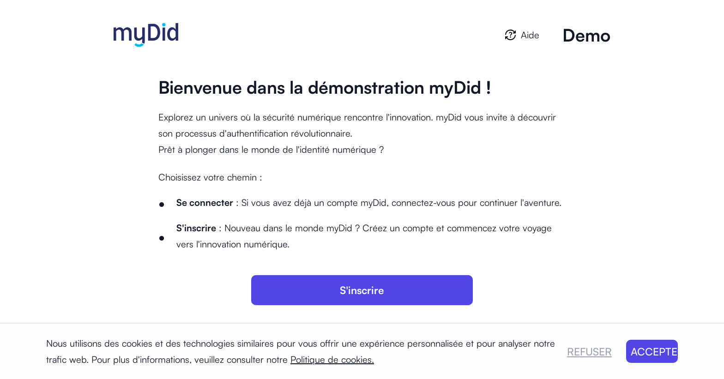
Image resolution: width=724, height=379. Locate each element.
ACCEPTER (654, 351)
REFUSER (589, 351)
